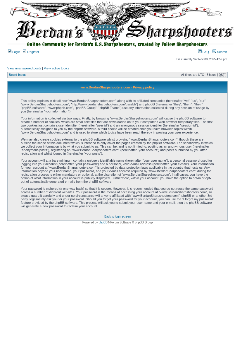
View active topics (56, 68)
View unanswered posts (24, 68)
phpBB (103, 222)
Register (31, 52)
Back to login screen (117, 216)
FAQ (203, 52)
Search (219, 52)
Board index (17, 74)
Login (14, 52)
